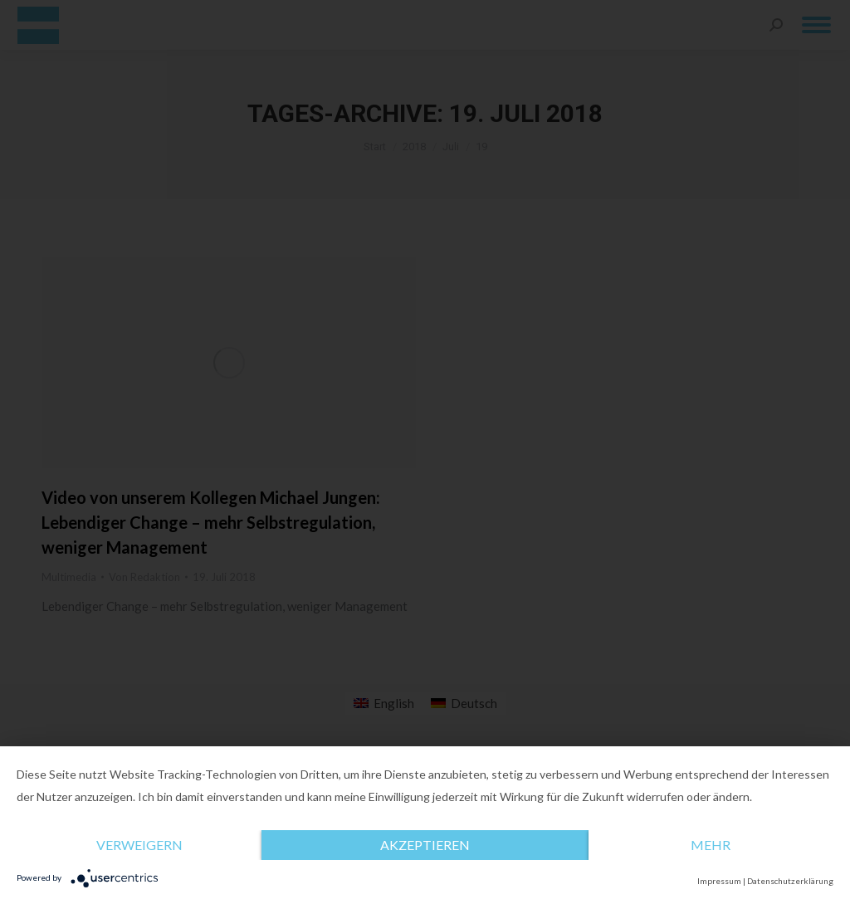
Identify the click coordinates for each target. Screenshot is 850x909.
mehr (710, 845)
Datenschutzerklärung (790, 881)
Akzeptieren (425, 845)
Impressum (719, 881)
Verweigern (139, 845)
